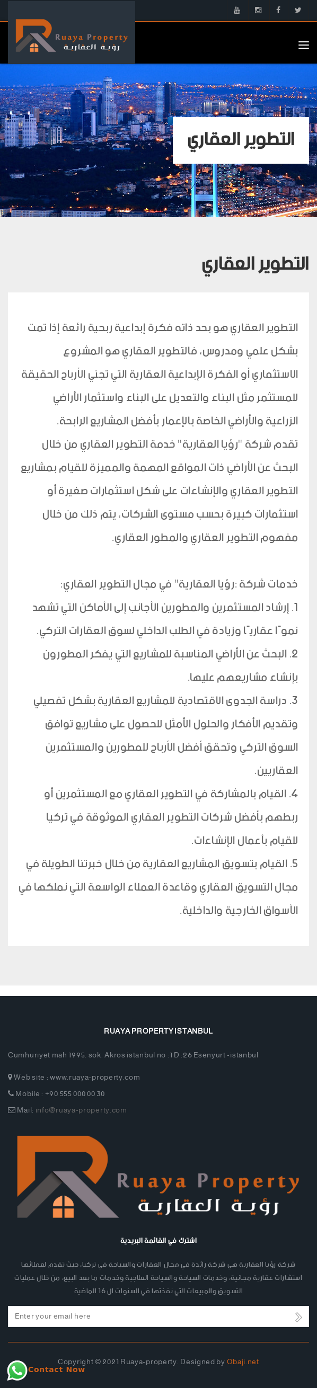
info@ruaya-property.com (81, 1110)
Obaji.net (243, 1362)
